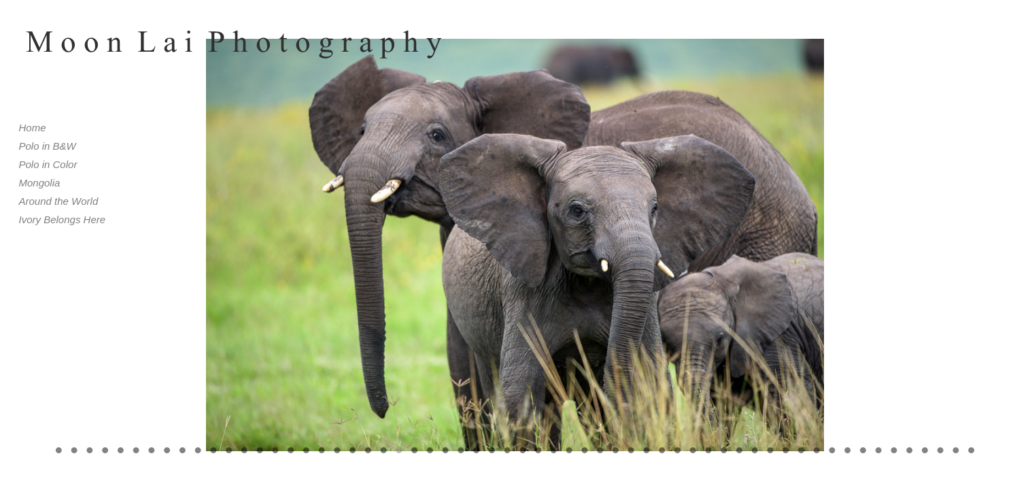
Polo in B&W (47, 146)
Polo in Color (48, 164)
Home (32, 127)
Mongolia (40, 183)
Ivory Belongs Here (62, 219)
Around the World (59, 201)
